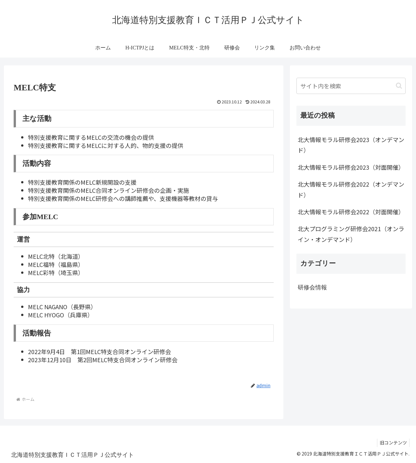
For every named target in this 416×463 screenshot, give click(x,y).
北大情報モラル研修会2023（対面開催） (351, 167)
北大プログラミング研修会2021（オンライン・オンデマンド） (351, 233)
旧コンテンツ (392, 442)
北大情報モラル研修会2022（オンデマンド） (351, 189)
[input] (351, 86)
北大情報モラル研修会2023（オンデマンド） (351, 144)
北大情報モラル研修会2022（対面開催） (351, 211)
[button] (399, 85)
